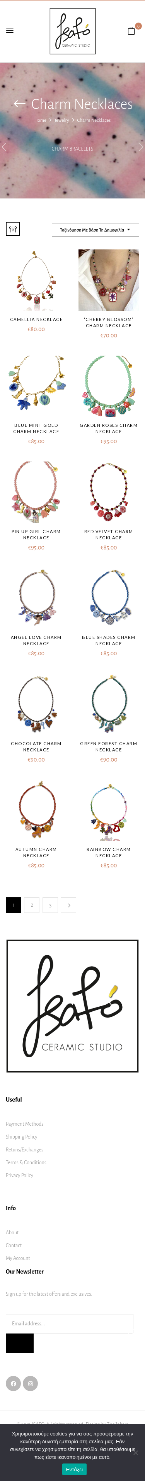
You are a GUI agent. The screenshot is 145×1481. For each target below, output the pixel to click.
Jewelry (62, 120)
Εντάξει (74, 1469)
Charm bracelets (72, 149)
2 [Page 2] (32, 905)
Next (68, 905)
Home (40, 120)
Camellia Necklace (36, 319)
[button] (131, 31)
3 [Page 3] (50, 905)
